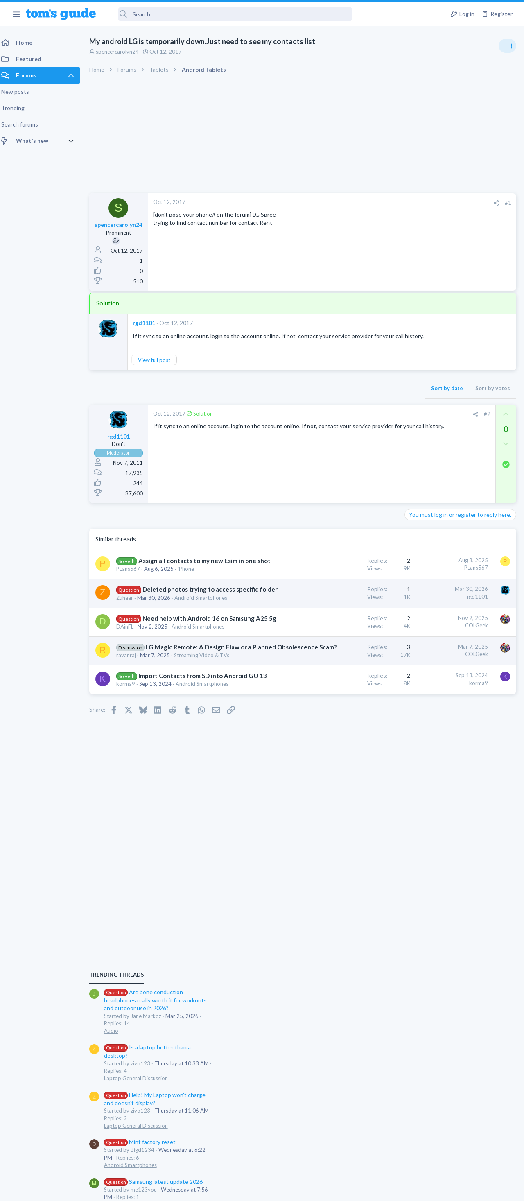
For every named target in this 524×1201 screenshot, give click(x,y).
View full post (159, 368)
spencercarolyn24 (122, 51)
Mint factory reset (444, 610)
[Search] (229, 14)
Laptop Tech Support (433, 760)
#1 (376, 202)
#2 (355, 422)
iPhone (191, 585)
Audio (415, 499)
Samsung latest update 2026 (457, 650)
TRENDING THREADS (420, 443)
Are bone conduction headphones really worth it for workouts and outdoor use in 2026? (459, 468)
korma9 (130, 766)
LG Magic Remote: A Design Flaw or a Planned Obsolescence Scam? (164, 704)
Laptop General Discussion (440, 546)
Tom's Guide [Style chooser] (457, 1155)
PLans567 (133, 585)
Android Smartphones (434, 633)
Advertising (174, 1189)
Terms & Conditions (339, 1189)
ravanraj (131, 721)
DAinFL (129, 668)
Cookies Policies (231, 1189)
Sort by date (316, 396)
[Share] (364, 203)
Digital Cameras (427, 713)
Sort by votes (361, 396)
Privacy (283, 1189)
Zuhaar (129, 623)
